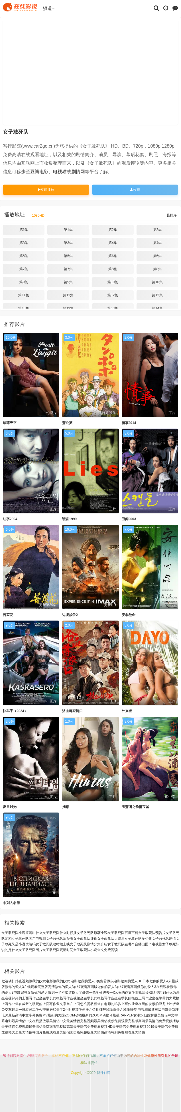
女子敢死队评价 (85, 939)
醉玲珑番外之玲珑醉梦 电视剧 (125, 1010)
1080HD (38, 216)
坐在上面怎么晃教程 (81, 1004)
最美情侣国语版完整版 (73, 1032)
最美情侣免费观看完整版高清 (51, 1027)
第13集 (23, 308)
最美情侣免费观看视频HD (92, 1027)
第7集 (23, 269)
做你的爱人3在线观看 (153, 987)
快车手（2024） (15, 711)
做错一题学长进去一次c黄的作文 (107, 993)
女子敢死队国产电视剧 (29, 939)
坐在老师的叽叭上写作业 (116, 1004)
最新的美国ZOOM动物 (65, 1015)
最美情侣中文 (56, 1021)
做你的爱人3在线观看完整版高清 (30, 987)
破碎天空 (10, 423)
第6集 (112, 256)
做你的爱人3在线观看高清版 (76, 987)
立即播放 (46, 190)
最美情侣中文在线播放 (29, 1021)
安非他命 (128, 615)
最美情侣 (138, 1032)
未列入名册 (11, 903)
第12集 (112, 295)
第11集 (23, 295)
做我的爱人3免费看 (92, 981)
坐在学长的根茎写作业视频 (59, 998)
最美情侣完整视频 (80, 1021)
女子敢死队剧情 (164, 939)
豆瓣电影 (39, 171)
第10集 (112, 282)
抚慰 (65, 807)
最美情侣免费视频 (15, 1027)
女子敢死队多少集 (138, 939)
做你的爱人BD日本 (135, 981)
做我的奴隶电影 (41, 981)
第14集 (157, 308)
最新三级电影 (158, 1010)
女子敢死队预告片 (152, 933)
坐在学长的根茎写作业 (97, 998)
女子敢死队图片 (30, 950)
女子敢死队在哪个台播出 (126, 944)
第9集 (23, 282)
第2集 (112, 230)
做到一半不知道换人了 (65, 993)
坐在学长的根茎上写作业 (133, 998)
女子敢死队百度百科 (122, 933)
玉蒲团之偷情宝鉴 (135, 807)
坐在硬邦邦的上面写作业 (20, 998)
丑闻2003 (129, 519)
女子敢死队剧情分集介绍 (88, 944)
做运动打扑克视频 (15, 981)
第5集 (23, 256)
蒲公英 (67, 423)
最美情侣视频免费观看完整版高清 (119, 1021)
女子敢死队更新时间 (57, 950)
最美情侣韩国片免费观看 (37, 1032)
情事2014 (129, 423)
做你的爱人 (39, 993)
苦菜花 (8, 615)
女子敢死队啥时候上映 (53, 944)
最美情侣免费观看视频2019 (133, 1027)
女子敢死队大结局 (111, 939)
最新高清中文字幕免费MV (28, 1015)
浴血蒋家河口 (72, 711)
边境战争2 (70, 615)
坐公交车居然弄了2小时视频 (57, 1010)
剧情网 (78, 171)
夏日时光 (10, 807)
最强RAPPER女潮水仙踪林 (133, 1015)
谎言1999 (69, 519)
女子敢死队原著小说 (92, 933)
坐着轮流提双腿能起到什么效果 (156, 993)
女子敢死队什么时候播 (59, 933)
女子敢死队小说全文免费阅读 (95, 950)
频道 (49, 8)
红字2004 (10, 519)
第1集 (23, 230)
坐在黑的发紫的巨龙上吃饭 (155, 1004)
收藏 (135, 190)
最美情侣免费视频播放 (162, 1021)
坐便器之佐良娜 (91, 1010)
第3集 (23, 243)
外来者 (127, 711)
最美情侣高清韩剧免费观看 (110, 1032)
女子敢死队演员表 (59, 939)
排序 (171, 215)
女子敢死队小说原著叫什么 (21, 933)
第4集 (112, 243)
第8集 (112, 269)
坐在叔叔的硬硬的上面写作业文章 (40, 1004)
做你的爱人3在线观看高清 (117, 987)
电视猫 (60, 171)
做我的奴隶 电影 (65, 981)
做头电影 (114, 981)
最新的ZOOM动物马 (97, 1015)
